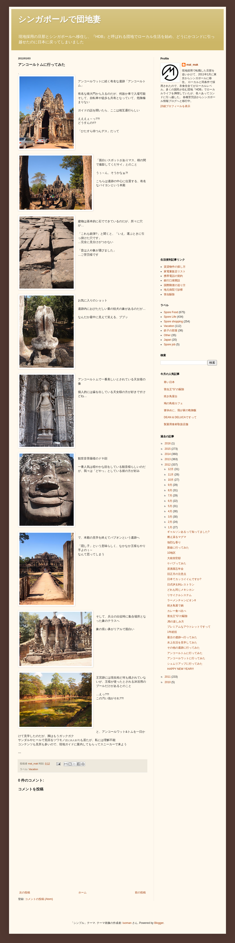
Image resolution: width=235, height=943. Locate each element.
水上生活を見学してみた (182, 642)
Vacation (33, 769)
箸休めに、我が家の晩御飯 (180, 410)
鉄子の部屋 (170, 330)
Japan (167, 339)
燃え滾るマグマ (176, 537)
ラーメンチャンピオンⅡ (181, 600)
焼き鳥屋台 (170, 396)
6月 (170, 500)
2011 (168, 676)
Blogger (159, 923)
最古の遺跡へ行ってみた (182, 637)
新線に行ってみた (178, 547)
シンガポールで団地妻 (59, 19)
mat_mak (192, 64)
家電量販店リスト (175, 271)
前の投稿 (140, 892)
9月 (170, 484)
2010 (168, 682)
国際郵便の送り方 (175, 285)
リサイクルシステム (179, 595)
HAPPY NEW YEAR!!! (180, 668)
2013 (168, 459)
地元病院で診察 (173, 289)
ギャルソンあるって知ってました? (188, 531)
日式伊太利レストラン (180, 584)
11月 (171, 474)
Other (167, 335)
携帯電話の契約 (173, 276)
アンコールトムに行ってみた (184, 653)
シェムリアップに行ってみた (184, 663)
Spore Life (170, 316)
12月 (171, 469)
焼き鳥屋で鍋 (175, 605)
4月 (170, 511)
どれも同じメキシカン (180, 589)
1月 (170, 527)
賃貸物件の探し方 (175, 266)
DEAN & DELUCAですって (180, 417)
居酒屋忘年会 (175, 568)
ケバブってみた (176, 563)
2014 (168, 454)
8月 (170, 490)
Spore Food (171, 312)
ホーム (82, 892)
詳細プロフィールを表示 (175, 106)
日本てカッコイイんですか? (184, 579)
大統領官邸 (174, 558)
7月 (170, 495)
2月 (170, 521)
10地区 (171, 552)
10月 (171, 479)
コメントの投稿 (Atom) (39, 899)
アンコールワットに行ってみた (186, 658)
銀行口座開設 (172, 280)
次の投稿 (24, 892)
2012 (168, 464)
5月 (170, 506)
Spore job (169, 344)
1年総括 (172, 631)
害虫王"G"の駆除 (174, 389)
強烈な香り (174, 542)
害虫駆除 (169, 294)
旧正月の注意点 (176, 574)
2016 (168, 443)
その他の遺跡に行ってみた (183, 647)
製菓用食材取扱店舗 (176, 424)
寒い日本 (169, 382)
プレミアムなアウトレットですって (189, 626)
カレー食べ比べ (176, 611)
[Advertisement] (178, 182)
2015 (168, 448)
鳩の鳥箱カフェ (173, 403)
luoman (127, 923)
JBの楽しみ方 (175, 621)
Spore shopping (173, 321)
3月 (170, 516)
